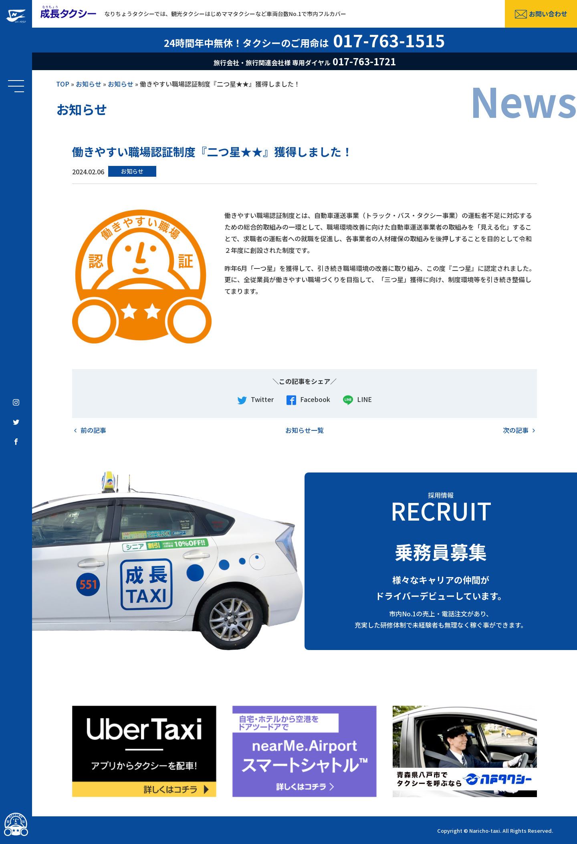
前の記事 (93, 430)
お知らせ (88, 84)
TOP (62, 84)
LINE (357, 399)
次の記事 (516, 430)
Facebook (308, 399)
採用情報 (441, 506)
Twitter (255, 399)
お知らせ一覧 (304, 430)
